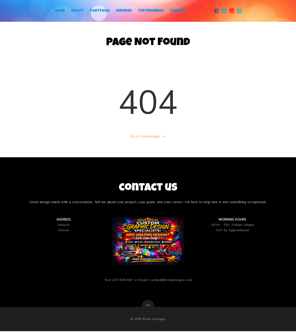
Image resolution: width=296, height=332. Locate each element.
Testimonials (151, 11)
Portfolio (100, 11)
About (77, 11)
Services (124, 11)
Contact (178, 11)
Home (60, 11)
